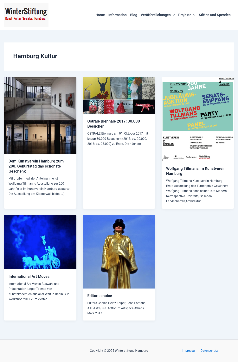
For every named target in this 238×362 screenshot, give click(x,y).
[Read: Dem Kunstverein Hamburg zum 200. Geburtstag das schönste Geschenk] (40, 115)
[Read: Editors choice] (119, 251)
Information (117, 15)
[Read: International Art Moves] (40, 242)
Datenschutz (209, 350)
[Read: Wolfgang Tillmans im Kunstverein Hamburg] (198, 119)
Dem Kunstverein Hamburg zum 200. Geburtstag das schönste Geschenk (36, 166)
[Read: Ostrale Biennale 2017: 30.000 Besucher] (119, 95)
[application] (173, 15)
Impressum (189, 350)
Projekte (186, 15)
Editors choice (99, 295)
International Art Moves (29, 276)
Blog (133, 15)
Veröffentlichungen (158, 15)
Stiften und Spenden (215, 15)
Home (100, 15)
